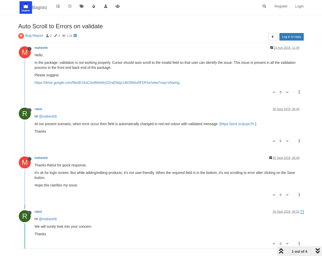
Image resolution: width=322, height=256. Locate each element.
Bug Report (34, 36)
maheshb (41, 48)
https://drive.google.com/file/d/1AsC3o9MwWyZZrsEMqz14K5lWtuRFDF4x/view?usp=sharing (107, 83)
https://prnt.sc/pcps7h (237, 124)
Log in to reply (291, 37)
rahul (38, 109)
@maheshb (48, 116)
